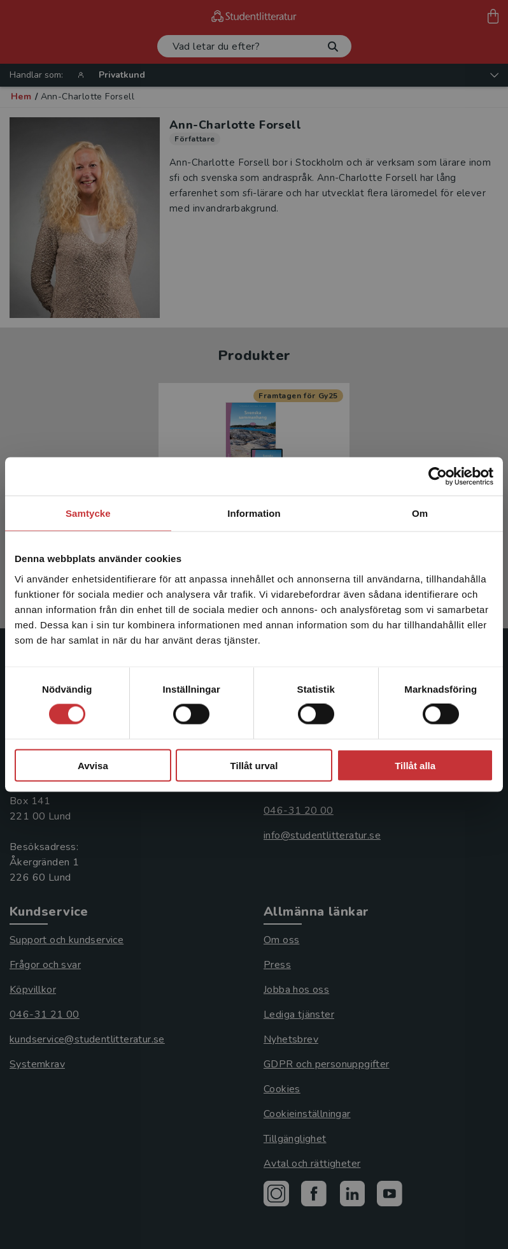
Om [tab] (420, 513)
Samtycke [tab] (88, 513)
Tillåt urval (254, 765)
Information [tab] (254, 513)
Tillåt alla (415, 765)
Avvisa (93, 765)
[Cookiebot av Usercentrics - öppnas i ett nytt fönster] (437, 476)
